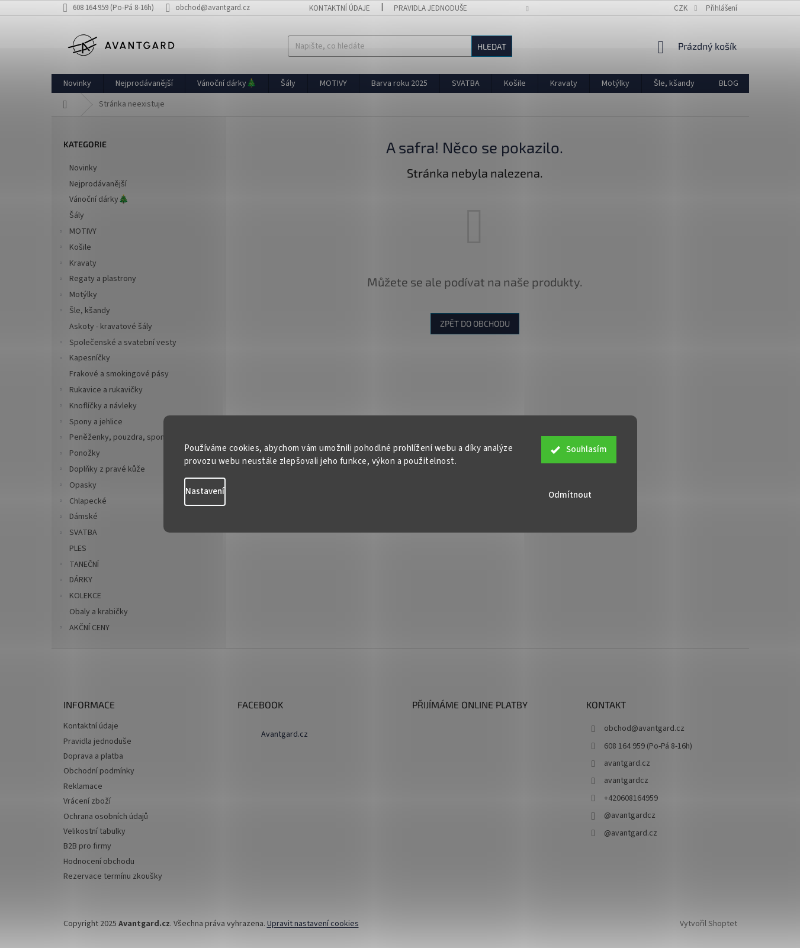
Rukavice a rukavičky (100, 391)
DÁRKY (74, 581)
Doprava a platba (93, 756)
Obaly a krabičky (99, 612)
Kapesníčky (83, 359)
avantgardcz (626, 780)
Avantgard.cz (284, 734)
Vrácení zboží (87, 801)
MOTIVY (77, 232)
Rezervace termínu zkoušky (112, 876)
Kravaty (77, 264)
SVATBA (77, 534)
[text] (114, 7)
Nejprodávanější (98, 184)
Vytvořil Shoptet (708, 924)
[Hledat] (400, 46)
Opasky (77, 486)
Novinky (84, 168)
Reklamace (82, 786)
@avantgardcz (630, 815)
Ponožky (78, 454)
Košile (74, 248)
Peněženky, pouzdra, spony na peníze (131, 438)
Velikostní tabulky (94, 831)
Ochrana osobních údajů (105, 817)
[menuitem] (77, 83)
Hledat (491, 46)
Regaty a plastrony (96, 280)
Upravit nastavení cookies (313, 924)
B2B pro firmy (87, 846)
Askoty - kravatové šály (111, 327)
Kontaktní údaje (339, 8)
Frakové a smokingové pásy (120, 374)
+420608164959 (631, 798)
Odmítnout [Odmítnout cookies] (578, 495)
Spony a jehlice (90, 423)
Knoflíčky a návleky (97, 407)
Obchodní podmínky (98, 771)
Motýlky (77, 296)
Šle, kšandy (83, 312)
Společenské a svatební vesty (116, 344)
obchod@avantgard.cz (644, 728)
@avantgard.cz (630, 833)
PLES (78, 548)
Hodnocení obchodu (98, 862)
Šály (77, 215)
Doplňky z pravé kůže (101, 470)
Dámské (77, 518)
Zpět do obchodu (475, 323)
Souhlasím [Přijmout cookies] (586, 452)
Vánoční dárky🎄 (99, 199)
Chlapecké (82, 502)
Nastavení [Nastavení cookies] (204, 491)
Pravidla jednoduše (430, 8)
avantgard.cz (627, 763)
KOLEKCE (79, 597)
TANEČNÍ (78, 566)
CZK (681, 8)
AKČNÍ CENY (83, 629)
